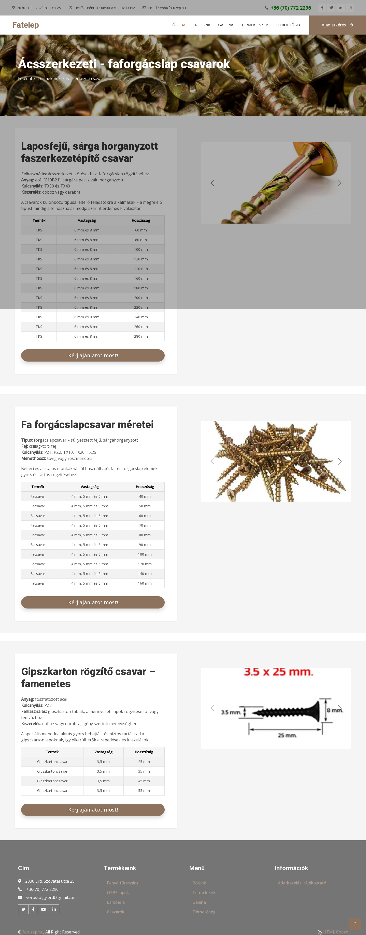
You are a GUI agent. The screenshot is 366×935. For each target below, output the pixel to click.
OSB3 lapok (118, 892)
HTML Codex (335, 932)
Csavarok (115, 912)
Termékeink (252, 24)
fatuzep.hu (33, 932)
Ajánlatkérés (338, 25)
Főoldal (179, 24)
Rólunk (202, 24)
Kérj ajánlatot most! (93, 355)
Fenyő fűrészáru (122, 883)
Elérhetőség (289, 24)
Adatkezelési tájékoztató (302, 883)
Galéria (225, 24)
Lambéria (116, 902)
